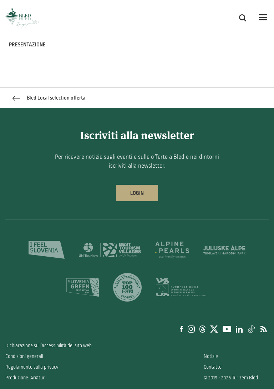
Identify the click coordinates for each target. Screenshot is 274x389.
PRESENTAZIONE (27, 44)
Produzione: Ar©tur (25, 377)
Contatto (213, 367)
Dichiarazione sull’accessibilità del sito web (48, 345)
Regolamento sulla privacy (31, 367)
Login (137, 193)
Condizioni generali (24, 356)
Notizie (211, 356)
